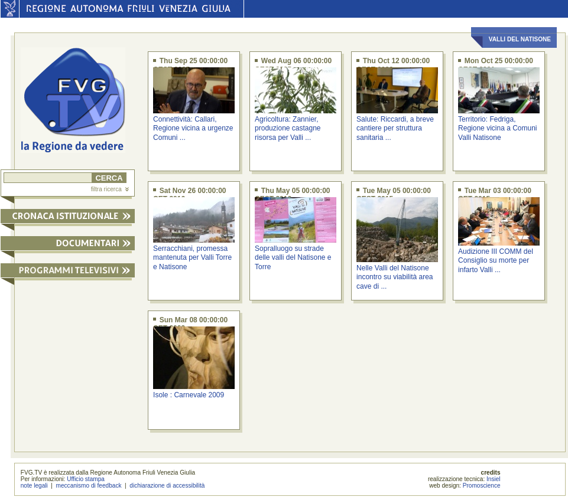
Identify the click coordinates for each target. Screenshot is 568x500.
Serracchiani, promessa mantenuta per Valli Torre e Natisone (192, 257)
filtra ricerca (110, 189)
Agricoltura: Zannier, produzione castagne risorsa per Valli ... (287, 128)
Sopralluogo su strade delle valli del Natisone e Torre (293, 257)
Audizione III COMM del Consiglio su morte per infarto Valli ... (495, 260)
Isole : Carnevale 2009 (188, 395)
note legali (34, 485)
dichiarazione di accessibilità (167, 485)
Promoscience (482, 485)
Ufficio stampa (86, 479)
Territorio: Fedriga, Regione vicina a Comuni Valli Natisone (497, 128)
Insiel (493, 479)
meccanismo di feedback (89, 485)
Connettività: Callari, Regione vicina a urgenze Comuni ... (193, 128)
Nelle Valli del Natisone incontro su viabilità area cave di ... (394, 277)
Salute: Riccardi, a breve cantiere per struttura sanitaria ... (395, 128)
